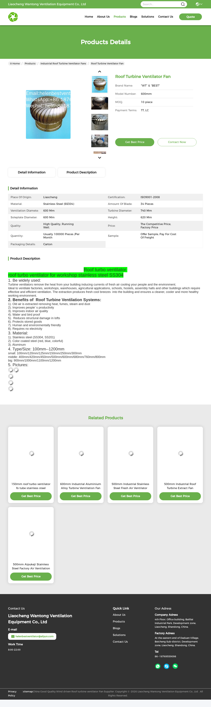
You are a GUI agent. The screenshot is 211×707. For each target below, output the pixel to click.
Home (89, 16)
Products (30, 63)
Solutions (119, 635)
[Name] (183, 4)
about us (103, 16)
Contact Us (120, 641)
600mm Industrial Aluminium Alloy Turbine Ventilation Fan (80, 486)
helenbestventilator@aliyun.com (32, 636)
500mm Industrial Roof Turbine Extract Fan (180, 486)
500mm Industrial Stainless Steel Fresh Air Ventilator (130, 486)
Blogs (116, 628)
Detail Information (31, 172)
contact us (165, 16)
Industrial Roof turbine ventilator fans (63, 63)
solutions (147, 16)
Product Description (81, 172)
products (120, 16)
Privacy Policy (12, 693)
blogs (133, 16)
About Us (119, 614)
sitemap (28, 691)
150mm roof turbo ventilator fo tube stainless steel (30, 486)
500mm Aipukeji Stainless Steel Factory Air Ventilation (31, 566)
